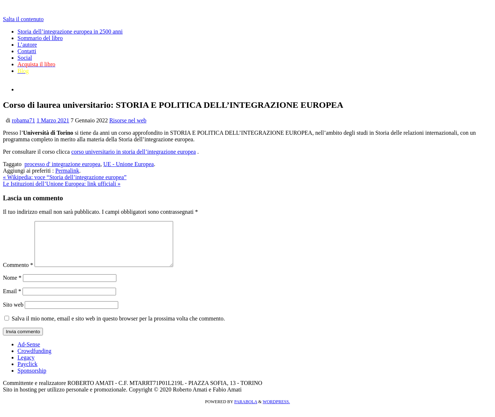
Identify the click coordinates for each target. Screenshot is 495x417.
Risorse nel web (127, 120)
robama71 (23, 120)
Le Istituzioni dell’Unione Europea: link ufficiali (61, 184)
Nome (12, 286)
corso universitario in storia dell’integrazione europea (133, 152)
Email (12, 300)
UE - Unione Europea (128, 164)
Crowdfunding (34, 360)
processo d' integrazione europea (62, 164)
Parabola (245, 410)
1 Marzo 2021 (52, 120)
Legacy (26, 366)
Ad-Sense (28, 353)
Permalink (67, 171)
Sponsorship (31, 379)
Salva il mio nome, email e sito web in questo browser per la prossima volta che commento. (118, 327)
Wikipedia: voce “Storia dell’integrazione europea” (65, 177)
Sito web (13, 313)
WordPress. (276, 410)
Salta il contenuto (23, 19)
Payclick (27, 373)
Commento (18, 274)
